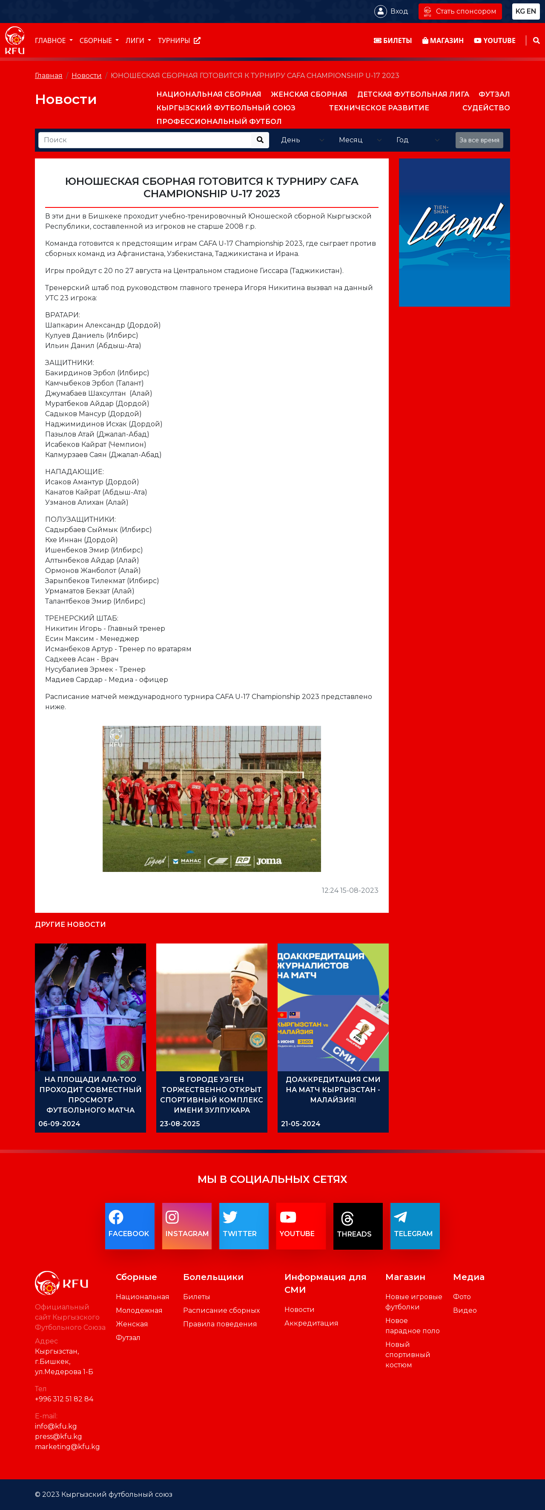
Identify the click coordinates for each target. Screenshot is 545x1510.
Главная (49, 76)
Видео (465, 1310)
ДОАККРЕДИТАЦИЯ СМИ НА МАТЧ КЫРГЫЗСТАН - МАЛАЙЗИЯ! (333, 1090)
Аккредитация (311, 1323)
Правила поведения (220, 1324)
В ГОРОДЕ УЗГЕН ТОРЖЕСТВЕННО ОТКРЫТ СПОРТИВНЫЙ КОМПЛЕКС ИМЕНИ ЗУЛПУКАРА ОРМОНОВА (211, 1100)
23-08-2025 (180, 1124)
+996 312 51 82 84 (64, 1399)
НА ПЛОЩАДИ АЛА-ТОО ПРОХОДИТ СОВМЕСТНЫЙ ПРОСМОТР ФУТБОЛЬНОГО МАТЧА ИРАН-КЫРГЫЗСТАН (90, 1100)
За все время (479, 140)
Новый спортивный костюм (407, 1354)
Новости (87, 76)
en (531, 11)
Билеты (196, 1297)
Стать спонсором (460, 11)
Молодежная (139, 1310)
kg (520, 11)
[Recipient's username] (145, 140)
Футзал (128, 1338)
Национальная (142, 1297)
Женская (132, 1324)
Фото (462, 1297)
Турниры (179, 40)
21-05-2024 (301, 1124)
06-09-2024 (59, 1124)
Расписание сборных (221, 1310)
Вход (399, 11)
